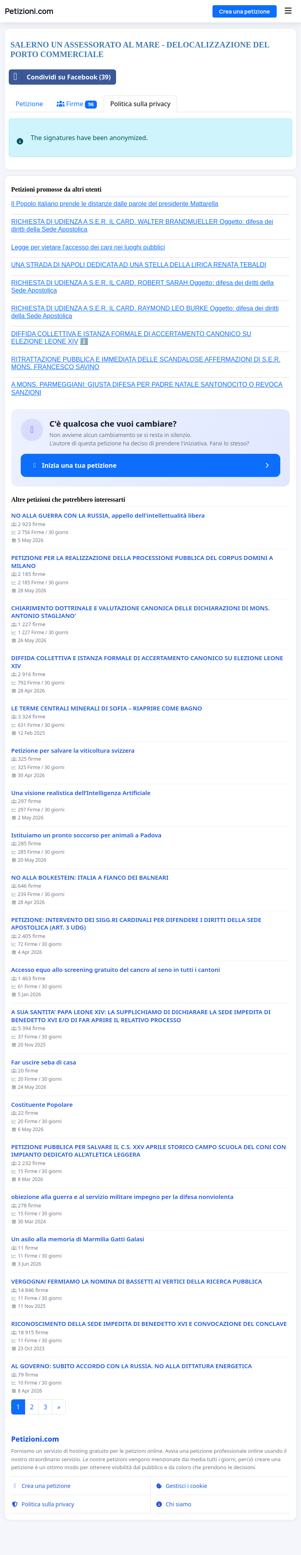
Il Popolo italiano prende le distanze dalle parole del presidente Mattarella (114, 203)
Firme (77, 104)
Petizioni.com (29, 11)
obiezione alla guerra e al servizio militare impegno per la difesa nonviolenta (122, 1197)
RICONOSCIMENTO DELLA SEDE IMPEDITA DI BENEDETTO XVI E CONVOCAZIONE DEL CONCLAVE (149, 1323)
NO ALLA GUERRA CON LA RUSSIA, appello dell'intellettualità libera (108, 515)
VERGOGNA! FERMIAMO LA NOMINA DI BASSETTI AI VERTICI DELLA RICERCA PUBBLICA (136, 1281)
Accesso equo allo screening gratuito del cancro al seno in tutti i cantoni (115, 969)
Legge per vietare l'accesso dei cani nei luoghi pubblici (88, 247)
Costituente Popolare (42, 1104)
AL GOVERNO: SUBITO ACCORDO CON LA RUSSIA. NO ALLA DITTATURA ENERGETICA (131, 1366)
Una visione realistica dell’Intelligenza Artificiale (81, 793)
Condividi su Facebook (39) (60, 77)
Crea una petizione (244, 11)
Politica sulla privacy (140, 103)
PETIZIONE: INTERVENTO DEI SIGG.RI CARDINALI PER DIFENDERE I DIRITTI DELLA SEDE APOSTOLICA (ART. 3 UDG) (136, 924)
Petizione (29, 103)
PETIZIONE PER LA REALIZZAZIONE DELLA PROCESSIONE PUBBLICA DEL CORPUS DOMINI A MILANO (142, 562)
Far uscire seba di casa (43, 1062)
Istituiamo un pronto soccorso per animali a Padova (86, 835)
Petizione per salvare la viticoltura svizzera (73, 750)
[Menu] (288, 11)
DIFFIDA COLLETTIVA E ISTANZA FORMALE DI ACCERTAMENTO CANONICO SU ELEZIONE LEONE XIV (147, 662)
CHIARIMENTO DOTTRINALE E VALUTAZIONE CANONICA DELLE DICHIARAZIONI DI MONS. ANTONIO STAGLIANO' (140, 612)
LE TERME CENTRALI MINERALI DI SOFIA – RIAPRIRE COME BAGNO (106, 708)
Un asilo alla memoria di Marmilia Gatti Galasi (77, 1239)
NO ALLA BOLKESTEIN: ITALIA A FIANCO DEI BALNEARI (90, 877)
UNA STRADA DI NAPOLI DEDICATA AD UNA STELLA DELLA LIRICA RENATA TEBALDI (138, 264)
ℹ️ (84, 341)
